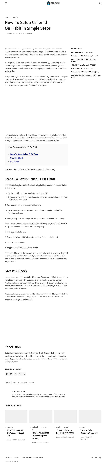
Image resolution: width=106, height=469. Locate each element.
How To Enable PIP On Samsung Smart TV (84, 56)
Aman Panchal (11, 33)
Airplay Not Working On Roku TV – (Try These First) (86, 76)
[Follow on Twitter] (92, 457)
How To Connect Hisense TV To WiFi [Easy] (85, 72)
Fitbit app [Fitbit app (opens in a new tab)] (22, 232)
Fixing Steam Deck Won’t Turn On (82, 68)
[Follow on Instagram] (100, 457)
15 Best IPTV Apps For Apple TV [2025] (83, 65)
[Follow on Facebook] (96, 457)
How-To (15, 17)
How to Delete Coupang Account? (82, 52)
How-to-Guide (22, 383)
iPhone (32, 383)
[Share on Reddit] (24, 374)
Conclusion (14, 161)
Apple (7, 17)
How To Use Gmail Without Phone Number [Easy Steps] (34, 169)
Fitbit (14, 383)
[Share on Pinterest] (16, 374)
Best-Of (66, 427)
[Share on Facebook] (7, 374)
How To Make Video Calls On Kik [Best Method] (83, 60)
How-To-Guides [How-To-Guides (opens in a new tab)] (61, 359)
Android (35, 427)
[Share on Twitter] (11, 374)
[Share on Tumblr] (20, 374)
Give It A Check (16, 158)
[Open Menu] (6, 3)
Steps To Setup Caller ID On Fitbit (24, 154)
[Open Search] (100, 3)
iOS (33, 430)
